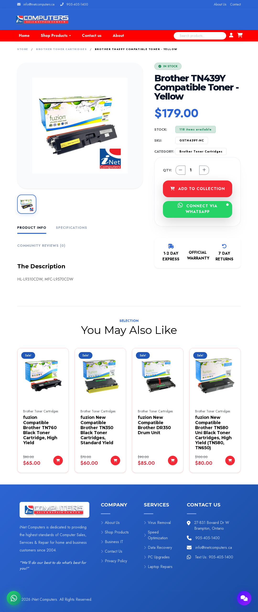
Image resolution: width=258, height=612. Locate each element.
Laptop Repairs (158, 566)
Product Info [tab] (31, 227)
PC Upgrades (157, 557)
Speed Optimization (156, 535)
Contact (235, 4)
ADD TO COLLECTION (197, 188)
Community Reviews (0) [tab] (41, 245)
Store (22, 49)
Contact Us (111, 551)
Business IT (112, 542)
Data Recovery (158, 547)
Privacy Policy (114, 561)
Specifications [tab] (71, 227)
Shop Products (115, 532)
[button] (55, 35)
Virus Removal (157, 522)
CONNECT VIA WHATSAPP (203, 208)
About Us (220, 4)
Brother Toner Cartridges (61, 49)
